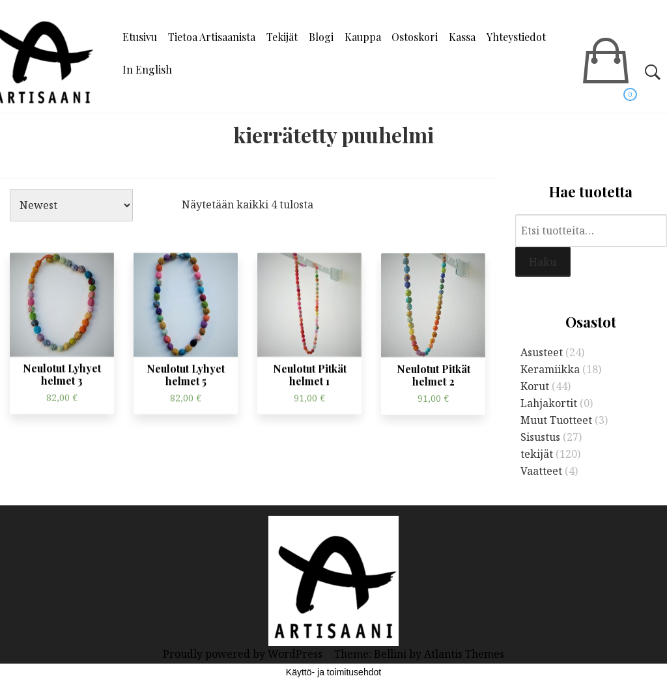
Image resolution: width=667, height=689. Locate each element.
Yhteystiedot (516, 37)
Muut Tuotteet (556, 420)
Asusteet (541, 352)
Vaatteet (541, 471)
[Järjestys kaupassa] (71, 205)
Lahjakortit (548, 403)
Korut (534, 386)
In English (147, 69)
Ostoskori (414, 37)
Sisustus (540, 437)
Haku (542, 262)
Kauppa (363, 37)
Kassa (462, 37)
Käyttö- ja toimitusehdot (333, 672)
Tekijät (282, 37)
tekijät (536, 454)
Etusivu (139, 37)
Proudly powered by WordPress (244, 654)
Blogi (321, 37)
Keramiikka (550, 369)
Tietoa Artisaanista (211, 37)
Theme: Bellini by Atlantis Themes (419, 654)
